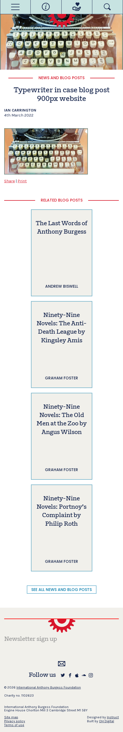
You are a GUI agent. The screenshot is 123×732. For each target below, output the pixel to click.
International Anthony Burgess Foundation (48, 687)
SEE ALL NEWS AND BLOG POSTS (61, 589)
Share (9, 181)
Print (22, 181)
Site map (11, 717)
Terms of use (14, 725)
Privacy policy (14, 721)
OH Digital (106, 721)
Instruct (113, 717)
